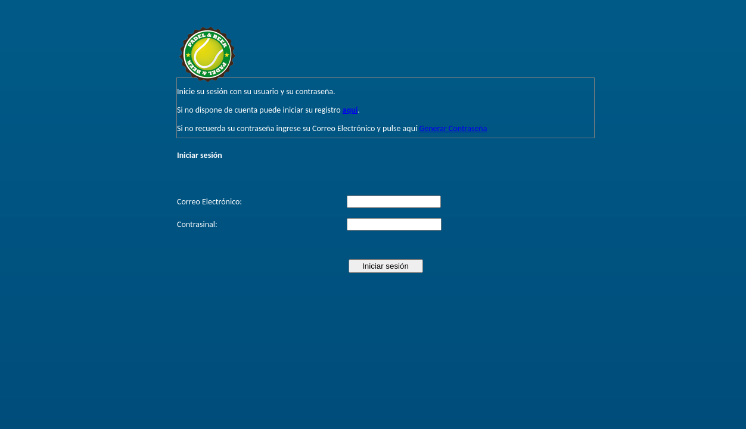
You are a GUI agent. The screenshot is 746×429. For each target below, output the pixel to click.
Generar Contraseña (453, 128)
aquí (350, 110)
